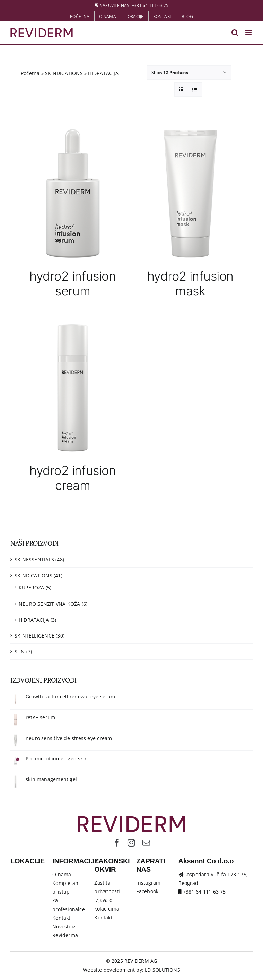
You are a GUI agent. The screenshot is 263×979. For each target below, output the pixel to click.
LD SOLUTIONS (162, 970)
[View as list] (195, 89)
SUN (20, 651)
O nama (61, 874)
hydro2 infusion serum (72, 283)
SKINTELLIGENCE (34, 635)
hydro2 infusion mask (190, 283)
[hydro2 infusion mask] (190, 193)
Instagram (148, 882)
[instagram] (131, 843)
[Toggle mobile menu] (249, 32)
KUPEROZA (31, 587)
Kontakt (61, 918)
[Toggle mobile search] (234, 32)
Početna (30, 73)
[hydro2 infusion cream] (72, 387)
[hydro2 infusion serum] (72, 193)
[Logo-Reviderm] (132, 818)
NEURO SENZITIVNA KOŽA (49, 604)
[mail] (146, 843)
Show (169, 72)
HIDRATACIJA (34, 619)
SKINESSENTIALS (34, 559)
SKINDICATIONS (64, 73)
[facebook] (117, 843)
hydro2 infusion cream (72, 478)
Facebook (147, 891)
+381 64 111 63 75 (150, 5)
